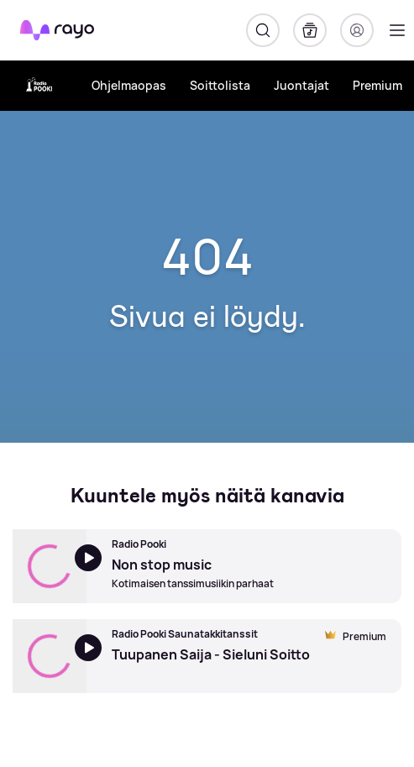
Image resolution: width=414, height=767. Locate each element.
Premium (377, 85)
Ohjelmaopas (129, 85)
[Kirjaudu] (357, 30)
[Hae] (263, 30)
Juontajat (301, 85)
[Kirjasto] (310, 30)
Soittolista (220, 85)
